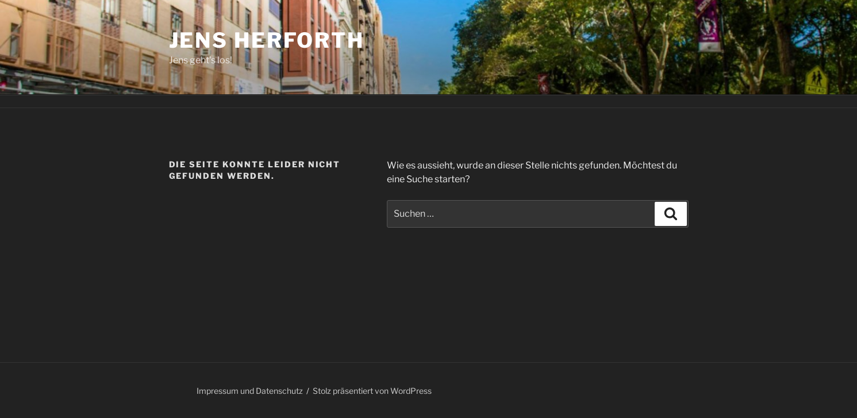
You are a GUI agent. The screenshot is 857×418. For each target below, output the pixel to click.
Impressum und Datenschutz (250, 391)
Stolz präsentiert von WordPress (372, 391)
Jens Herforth (266, 40)
